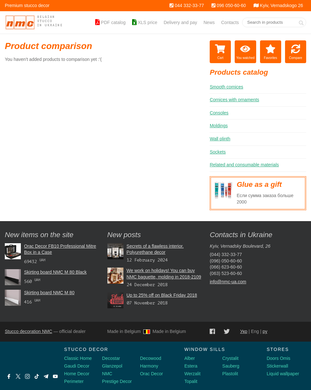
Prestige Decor (117, 381)
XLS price (144, 22)
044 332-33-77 (187, 5)
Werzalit (192, 373)
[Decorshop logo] (25, 357)
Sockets (218, 151)
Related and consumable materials (244, 164)
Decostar (111, 358)
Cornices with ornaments (234, 99)
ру (265, 331)
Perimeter (74, 381)
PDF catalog (110, 22)
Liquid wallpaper (283, 373)
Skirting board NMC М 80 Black (55, 272)
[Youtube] (55, 376)
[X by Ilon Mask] (18, 376)
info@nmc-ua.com (228, 281)
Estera (190, 366)
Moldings (219, 125)
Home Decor (76, 373)
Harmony (149, 366)
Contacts (230, 22)
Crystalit (230, 358)
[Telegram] (46, 376)
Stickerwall (277, 366)
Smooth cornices (226, 86)
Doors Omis (278, 358)
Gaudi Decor (76, 366)
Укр (243, 331)
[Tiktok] (36, 376)
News (209, 22)
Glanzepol (112, 366)
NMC (107, 373)
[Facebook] (8, 376)
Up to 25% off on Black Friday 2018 (162, 295)
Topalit (190, 381)
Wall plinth (220, 138)
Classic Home (78, 358)
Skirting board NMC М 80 (49, 292)
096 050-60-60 (229, 5)
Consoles (219, 112)
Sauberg (230, 366)
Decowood (150, 358)
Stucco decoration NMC (28, 331)
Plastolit (230, 373)
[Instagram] (27, 376)
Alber (189, 358)
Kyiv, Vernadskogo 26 (278, 5)
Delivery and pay (180, 22)
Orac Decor (151, 373)
